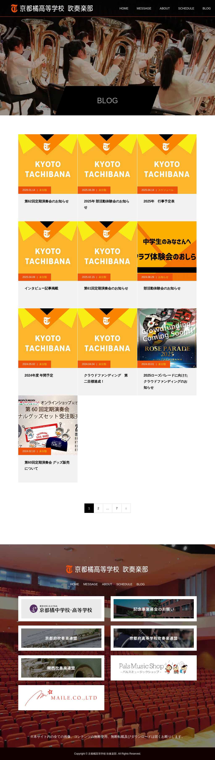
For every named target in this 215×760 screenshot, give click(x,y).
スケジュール (165, 190)
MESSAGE (144, 8)
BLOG (207, 8)
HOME (123, 8)
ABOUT (165, 8)
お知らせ (163, 277)
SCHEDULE (186, 8)
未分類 (43, 190)
